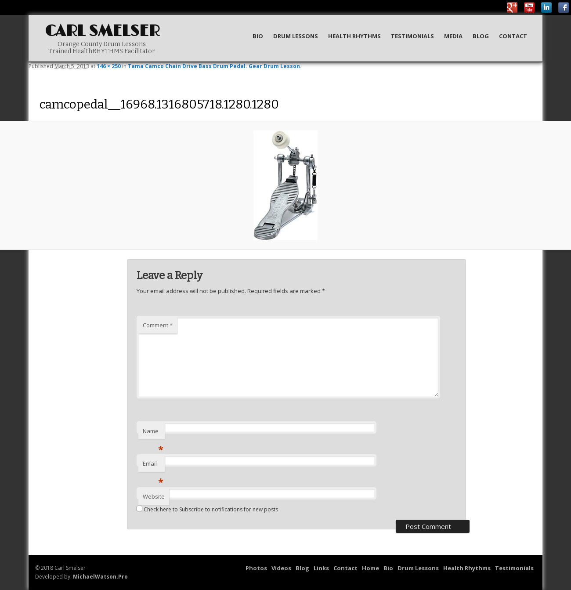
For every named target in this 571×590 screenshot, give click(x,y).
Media (453, 36)
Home (370, 568)
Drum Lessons (295, 36)
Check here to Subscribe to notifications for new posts (207, 509)
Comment (158, 325)
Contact (513, 36)
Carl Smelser (102, 31)
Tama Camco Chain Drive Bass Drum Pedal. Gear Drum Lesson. (215, 66)
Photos (256, 568)
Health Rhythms (354, 36)
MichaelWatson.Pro (100, 576)
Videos (281, 568)
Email (153, 466)
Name (153, 433)
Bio (258, 36)
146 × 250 (109, 66)
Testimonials (412, 36)
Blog (481, 36)
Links (321, 568)
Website (154, 496)
